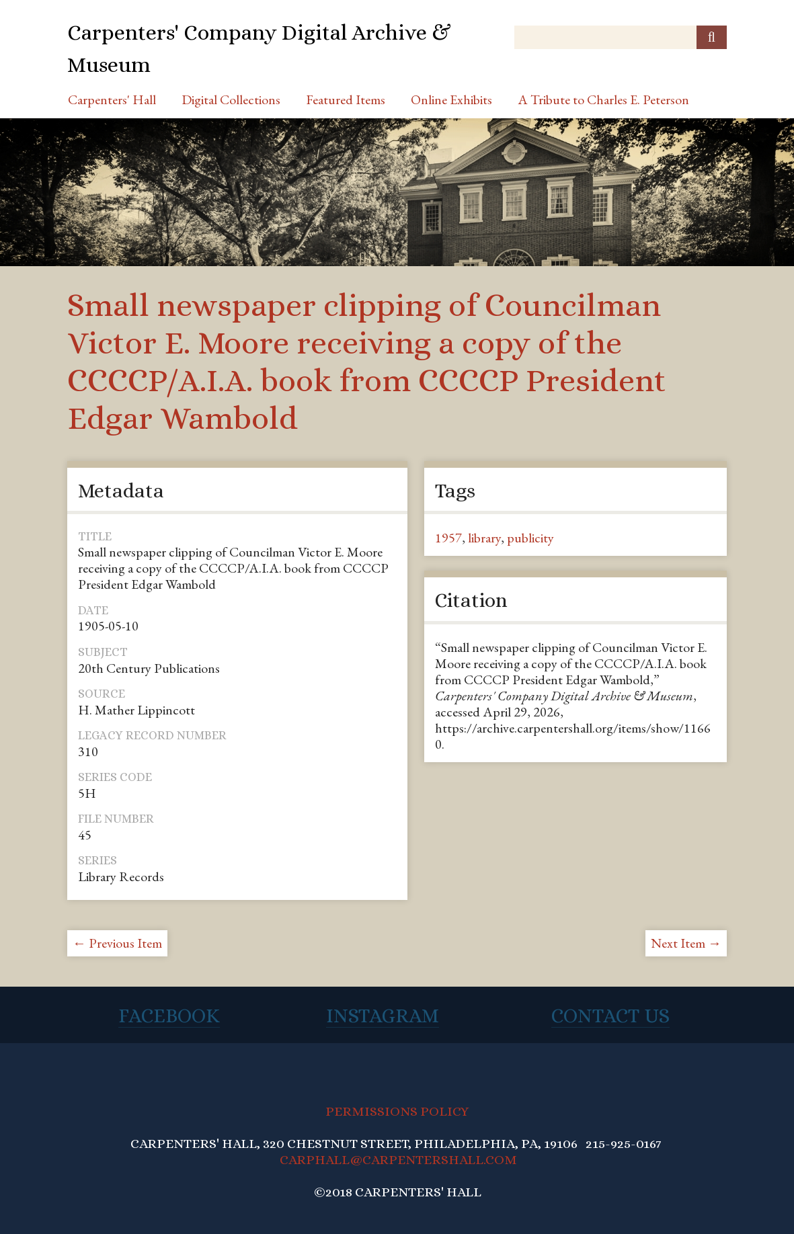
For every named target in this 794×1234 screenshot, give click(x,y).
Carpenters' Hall (112, 99)
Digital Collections (231, 99)
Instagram (382, 1015)
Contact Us (610, 1015)
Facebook (169, 1015)
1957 (448, 537)
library (484, 537)
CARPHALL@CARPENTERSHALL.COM (398, 1159)
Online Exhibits (451, 99)
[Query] (620, 37)
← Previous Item (117, 943)
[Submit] (712, 37)
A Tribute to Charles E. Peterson (603, 99)
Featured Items (345, 99)
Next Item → (686, 943)
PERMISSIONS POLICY (397, 1111)
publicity (530, 537)
